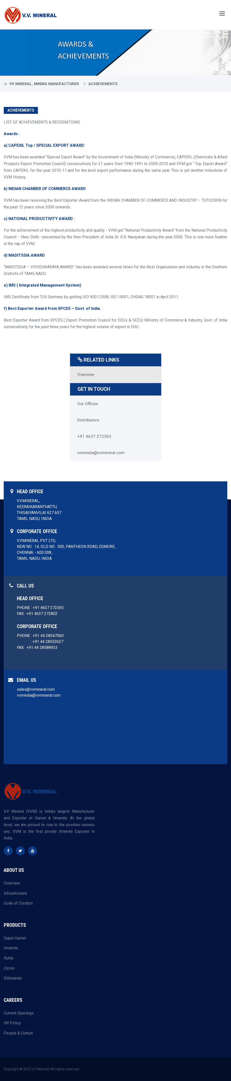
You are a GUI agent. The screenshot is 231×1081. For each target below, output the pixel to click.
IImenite (11, 947)
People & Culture (18, 1033)
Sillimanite (13, 978)
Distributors (88, 419)
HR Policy (12, 1022)
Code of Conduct (18, 903)
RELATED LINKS (98, 360)
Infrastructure (15, 893)
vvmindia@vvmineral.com (101, 452)
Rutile (9, 958)
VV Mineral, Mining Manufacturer (44, 84)
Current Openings (19, 1012)
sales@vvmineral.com (36, 689)
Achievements (103, 84)
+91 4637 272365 (94, 436)
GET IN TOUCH (93, 389)
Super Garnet (15, 937)
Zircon (9, 968)
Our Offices (87, 403)
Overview (85, 374)
